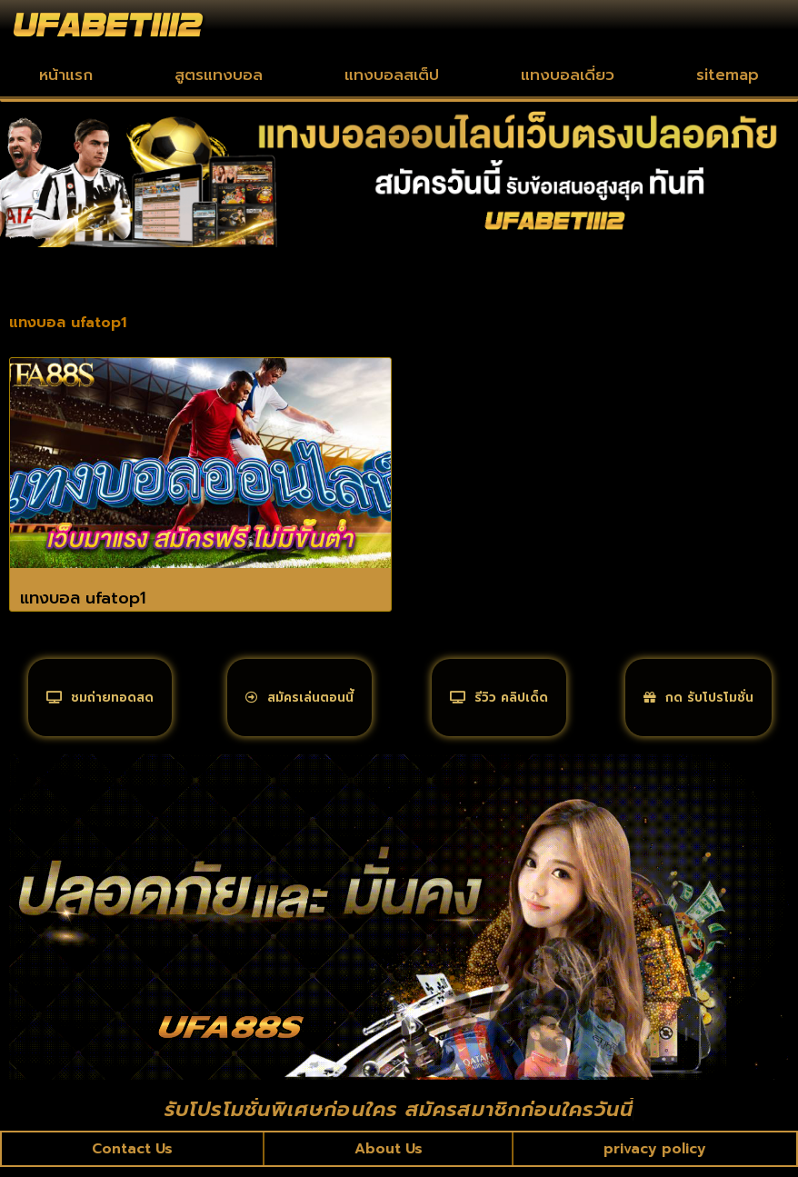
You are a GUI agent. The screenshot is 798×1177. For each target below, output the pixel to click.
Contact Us (133, 1158)
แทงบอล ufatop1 (82, 598)
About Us (389, 1158)
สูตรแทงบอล (219, 74)
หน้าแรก (66, 74)
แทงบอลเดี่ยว (567, 74)
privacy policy (655, 1158)
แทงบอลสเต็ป (391, 74)
